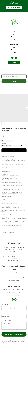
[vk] (12, 58)
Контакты (14, 52)
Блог (14, 47)
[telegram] (16, 58)
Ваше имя (4, 313)
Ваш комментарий (7, 320)
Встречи (14, 39)
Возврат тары (14, 44)
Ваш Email (4, 304)
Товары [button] (13, 34)
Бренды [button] (13, 36)
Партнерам (14, 49)
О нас (14, 31)
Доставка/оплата (14, 42)
